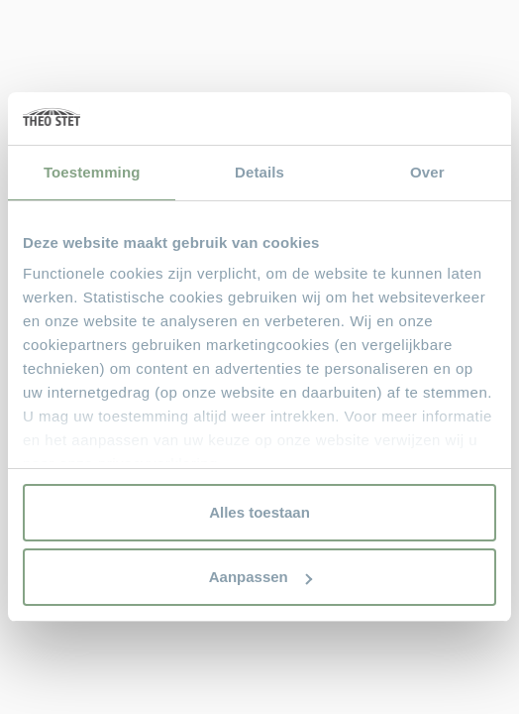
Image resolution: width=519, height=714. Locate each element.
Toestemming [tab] (92, 172)
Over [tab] (427, 172)
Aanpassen (260, 576)
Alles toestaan (259, 512)
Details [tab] (259, 172)
